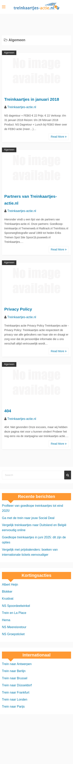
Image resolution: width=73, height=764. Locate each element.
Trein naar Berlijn (14, 671)
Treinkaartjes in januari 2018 (31, 99)
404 (7, 411)
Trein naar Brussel (14, 678)
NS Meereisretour (14, 627)
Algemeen (9, 52)
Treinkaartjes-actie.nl (21, 107)
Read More (59, 136)
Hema (6, 620)
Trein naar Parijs (13, 706)
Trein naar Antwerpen (17, 664)
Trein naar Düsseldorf (17, 685)
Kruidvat (7, 598)
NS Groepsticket (13, 634)
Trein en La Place (14, 612)
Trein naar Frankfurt (15, 692)
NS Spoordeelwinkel (16, 605)
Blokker (7, 591)
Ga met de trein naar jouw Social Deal (28, 518)
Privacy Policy (18, 309)
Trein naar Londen (14, 699)
